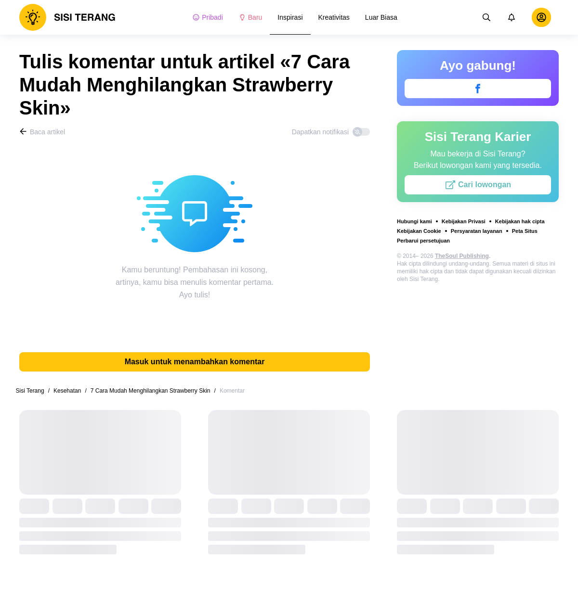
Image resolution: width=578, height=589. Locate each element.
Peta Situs (525, 231)
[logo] (67, 17)
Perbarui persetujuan (423, 240)
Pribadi (207, 17)
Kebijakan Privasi (464, 221)
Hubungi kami (414, 221)
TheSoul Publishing (462, 256)
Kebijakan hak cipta (520, 221)
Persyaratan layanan (476, 231)
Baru (250, 17)
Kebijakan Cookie (419, 231)
